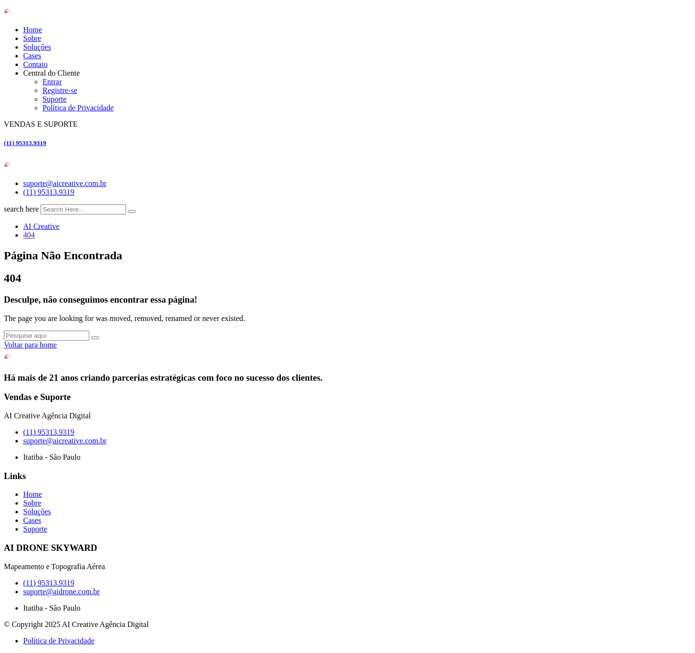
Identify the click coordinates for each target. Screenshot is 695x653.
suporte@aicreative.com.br (65, 183)
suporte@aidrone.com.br (61, 591)
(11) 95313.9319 (25, 143)
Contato (35, 64)
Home (32, 30)
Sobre (32, 38)
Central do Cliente (51, 73)
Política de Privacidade (78, 108)
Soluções (37, 47)
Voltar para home (30, 345)
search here (21, 209)
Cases (32, 56)
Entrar (52, 82)
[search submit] (132, 211)
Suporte (54, 99)
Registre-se (59, 90)
